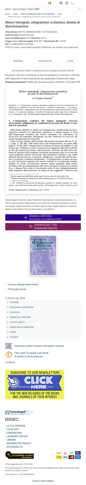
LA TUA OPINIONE (15, 425)
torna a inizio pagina (43, 480)
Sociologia (15, 312)
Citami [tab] (70, 61)
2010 (60, 14)
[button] (48, 3)
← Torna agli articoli (15, 289)
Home (7, 14)
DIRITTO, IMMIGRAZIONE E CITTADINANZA (38, 14)
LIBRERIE (11, 439)
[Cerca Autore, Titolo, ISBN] (44, 9)
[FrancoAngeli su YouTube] (17, 420)
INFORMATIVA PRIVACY (18, 443)
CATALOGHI (12, 429)
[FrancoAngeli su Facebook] (6, 420)
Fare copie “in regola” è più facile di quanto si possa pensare (31, 355)
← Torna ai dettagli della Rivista (21, 284)
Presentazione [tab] (45, 61)
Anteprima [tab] (18, 61)
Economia (14, 302)
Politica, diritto (17, 322)
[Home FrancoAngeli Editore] (15, 3)
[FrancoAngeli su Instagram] (13, 420)
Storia (13, 332)
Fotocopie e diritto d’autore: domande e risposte (39, 346)
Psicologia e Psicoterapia (22, 307)
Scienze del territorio (20, 317)
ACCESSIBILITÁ (14, 446)
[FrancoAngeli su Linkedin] (10, 420)
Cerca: (8, 9)
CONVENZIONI (14, 432)
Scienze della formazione (22, 327)
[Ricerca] (79, 9)
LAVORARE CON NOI (17, 436)
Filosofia (14, 337)
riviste (15, 14)
